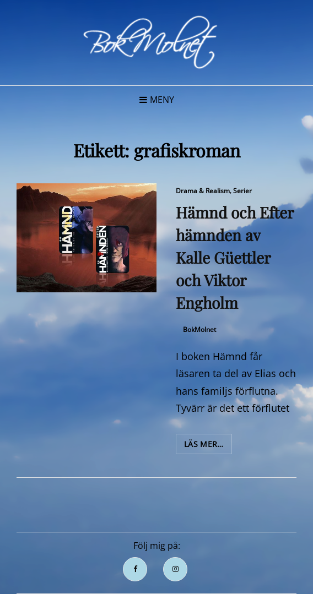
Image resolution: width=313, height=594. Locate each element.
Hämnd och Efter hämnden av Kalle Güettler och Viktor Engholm (234, 257)
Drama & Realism (203, 190)
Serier (242, 190)
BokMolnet (199, 329)
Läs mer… (208, 446)
